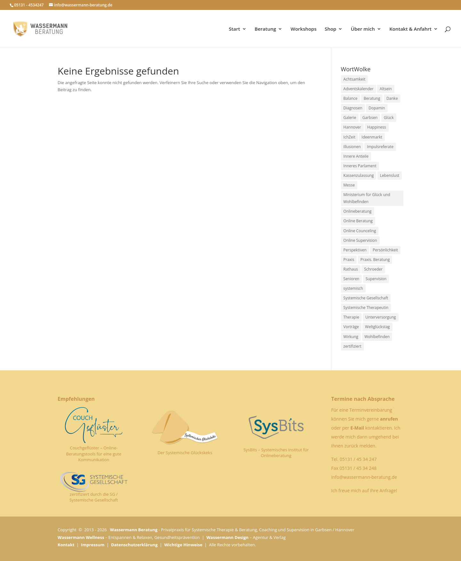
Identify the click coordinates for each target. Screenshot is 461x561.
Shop (330, 29)
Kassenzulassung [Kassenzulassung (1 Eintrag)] (359, 175)
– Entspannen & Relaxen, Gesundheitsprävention (129, 537)
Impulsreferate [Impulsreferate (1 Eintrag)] (380, 146)
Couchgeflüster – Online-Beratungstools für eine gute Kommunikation (93, 453)
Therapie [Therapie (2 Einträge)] (351, 317)
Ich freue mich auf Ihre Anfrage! (364, 490)
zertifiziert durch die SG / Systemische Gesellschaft (93, 497)
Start (234, 29)
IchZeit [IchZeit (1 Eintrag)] (349, 137)
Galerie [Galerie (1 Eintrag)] (350, 117)
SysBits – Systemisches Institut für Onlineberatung (276, 452)
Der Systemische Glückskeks (185, 452)
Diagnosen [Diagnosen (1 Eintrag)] (353, 108)
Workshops (304, 29)
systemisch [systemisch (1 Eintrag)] (353, 288)
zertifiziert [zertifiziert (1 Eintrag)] (352, 346)
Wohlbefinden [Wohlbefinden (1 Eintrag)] (377, 336)
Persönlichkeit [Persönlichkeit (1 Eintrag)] (385, 250)
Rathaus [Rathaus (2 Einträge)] (351, 269)
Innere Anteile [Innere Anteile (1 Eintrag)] (356, 156)
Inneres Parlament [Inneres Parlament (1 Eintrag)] (360, 166)
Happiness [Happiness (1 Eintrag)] (376, 127)
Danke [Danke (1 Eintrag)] (392, 98)
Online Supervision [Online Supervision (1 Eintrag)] (360, 240)
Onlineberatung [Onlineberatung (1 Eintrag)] (358, 211)
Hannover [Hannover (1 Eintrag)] (352, 127)
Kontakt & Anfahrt (410, 29)
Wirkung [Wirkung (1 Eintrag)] (351, 336)
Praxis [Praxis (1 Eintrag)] (349, 259)
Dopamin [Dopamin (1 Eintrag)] (376, 108)
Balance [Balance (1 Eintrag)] (351, 98)
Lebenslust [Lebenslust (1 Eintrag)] (390, 175)
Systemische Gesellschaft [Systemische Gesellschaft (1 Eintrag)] (366, 298)
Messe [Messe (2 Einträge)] (349, 185)
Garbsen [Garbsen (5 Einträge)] (369, 117)
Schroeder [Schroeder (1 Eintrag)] (373, 269)
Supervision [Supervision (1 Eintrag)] (376, 278)
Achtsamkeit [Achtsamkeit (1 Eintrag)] (355, 79)
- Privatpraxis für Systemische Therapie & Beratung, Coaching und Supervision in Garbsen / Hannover (232, 530)
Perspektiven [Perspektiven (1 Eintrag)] (355, 250)
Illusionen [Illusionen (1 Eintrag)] (352, 146)
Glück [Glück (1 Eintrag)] (389, 117)
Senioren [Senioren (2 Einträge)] (352, 278)
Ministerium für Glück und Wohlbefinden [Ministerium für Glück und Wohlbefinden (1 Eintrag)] (367, 198)
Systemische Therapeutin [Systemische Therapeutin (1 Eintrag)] (366, 307)
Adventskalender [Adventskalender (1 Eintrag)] (359, 88)
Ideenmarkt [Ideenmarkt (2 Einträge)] (371, 137)
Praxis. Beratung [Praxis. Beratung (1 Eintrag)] (375, 259)
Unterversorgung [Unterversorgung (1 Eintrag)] (380, 317)
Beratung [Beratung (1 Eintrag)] (372, 98)
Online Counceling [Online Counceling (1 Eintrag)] (360, 230)
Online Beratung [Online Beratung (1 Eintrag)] (358, 221)
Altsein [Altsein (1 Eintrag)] (386, 88)
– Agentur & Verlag (246, 537)
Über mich (363, 29)
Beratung (265, 29)
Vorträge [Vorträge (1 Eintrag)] (351, 326)
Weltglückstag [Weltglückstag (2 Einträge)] (377, 326)
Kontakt (66, 545)
